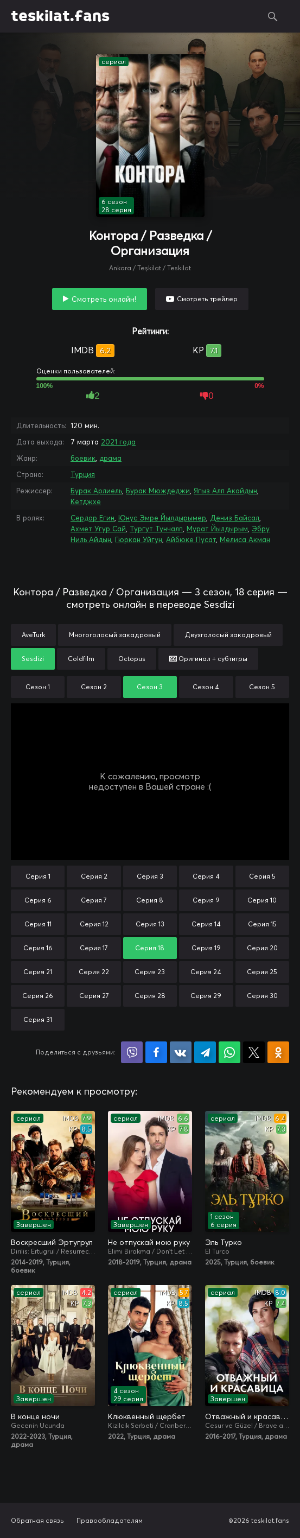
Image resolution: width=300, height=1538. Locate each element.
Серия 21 (37, 972)
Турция (83, 474)
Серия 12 (94, 924)
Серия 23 (150, 972)
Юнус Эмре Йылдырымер (162, 517)
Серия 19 (206, 948)
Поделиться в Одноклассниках (278, 1052)
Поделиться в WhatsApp (229, 1052)
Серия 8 (149, 900)
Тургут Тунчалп (156, 528)
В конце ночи (35, 1416)
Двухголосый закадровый (228, 635)
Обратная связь (37, 1520)
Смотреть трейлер (207, 299)
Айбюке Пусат (191, 539)
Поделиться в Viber (132, 1052)
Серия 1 (37, 876)
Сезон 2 (94, 687)
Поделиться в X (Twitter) (254, 1052)
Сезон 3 (150, 687)
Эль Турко (223, 1242)
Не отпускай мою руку (149, 1242)
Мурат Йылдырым (217, 528)
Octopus (131, 658)
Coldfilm (81, 658)
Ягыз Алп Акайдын (225, 490)
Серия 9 (206, 900)
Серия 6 (38, 900)
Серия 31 (37, 1019)
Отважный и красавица (247, 1416)
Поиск (273, 16)
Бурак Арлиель (96, 490)
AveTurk (33, 635)
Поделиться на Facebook (156, 1052)
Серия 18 (149, 948)
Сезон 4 (206, 687)
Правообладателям (109, 1520)
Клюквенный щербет (147, 1416)
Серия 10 (262, 900)
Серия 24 (205, 972)
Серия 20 (262, 948)
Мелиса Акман (245, 539)
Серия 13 (150, 924)
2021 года (118, 441)
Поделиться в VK (181, 1052)
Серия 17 (94, 948)
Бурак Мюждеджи (158, 490)
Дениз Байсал (234, 517)
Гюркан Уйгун (138, 539)
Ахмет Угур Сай (98, 528)
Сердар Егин (92, 517)
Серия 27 (94, 996)
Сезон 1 (37, 687)
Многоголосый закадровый (115, 635)
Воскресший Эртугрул (52, 1242)
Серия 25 (262, 972)
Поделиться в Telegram (205, 1052)
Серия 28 (150, 996)
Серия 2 (94, 876)
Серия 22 (94, 972)
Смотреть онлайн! (104, 299)
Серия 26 (37, 996)
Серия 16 (38, 948)
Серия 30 (262, 996)
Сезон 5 (262, 687)
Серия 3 (150, 876)
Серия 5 (262, 876)
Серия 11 (38, 924)
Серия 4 (206, 876)
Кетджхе (86, 501)
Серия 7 (94, 900)
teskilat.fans (60, 16)
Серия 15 (262, 924)
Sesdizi (33, 658)
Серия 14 (206, 924)
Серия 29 (205, 996)
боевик (83, 458)
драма (110, 458)
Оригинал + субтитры (208, 658)
